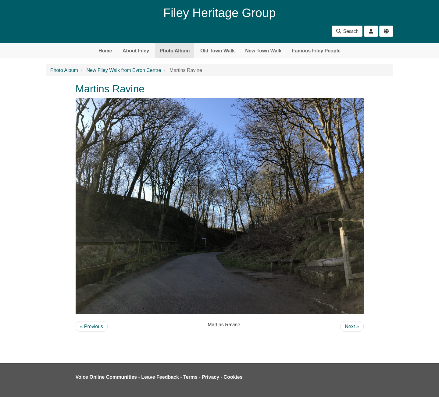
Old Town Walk (217, 50)
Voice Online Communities (106, 377)
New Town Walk (263, 50)
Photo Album (174, 50)
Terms (190, 377)
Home (105, 50)
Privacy (210, 377)
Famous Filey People (316, 50)
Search (347, 31)
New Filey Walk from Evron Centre (124, 70)
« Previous (91, 326)
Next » (352, 326)
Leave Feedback (160, 377)
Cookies (232, 377)
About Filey (136, 50)
